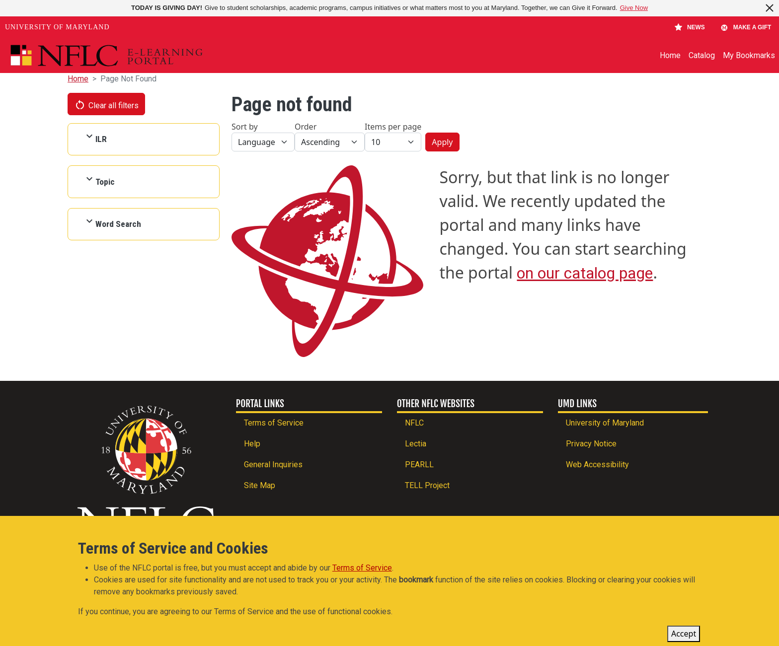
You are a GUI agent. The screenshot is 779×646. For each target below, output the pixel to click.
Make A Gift (745, 27)
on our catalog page (585, 273)
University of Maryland (57, 27)
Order (305, 126)
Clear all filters (106, 105)
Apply (442, 142)
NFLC (414, 423)
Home (670, 55)
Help (252, 443)
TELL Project (427, 485)
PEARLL (419, 464)
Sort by (245, 126)
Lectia (415, 443)
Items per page (393, 126)
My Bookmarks (749, 55)
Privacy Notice (591, 443)
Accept (683, 635)
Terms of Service (274, 423)
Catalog (702, 55)
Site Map (259, 485)
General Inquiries (273, 464)
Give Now (634, 7)
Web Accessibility (597, 464)
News (690, 27)
